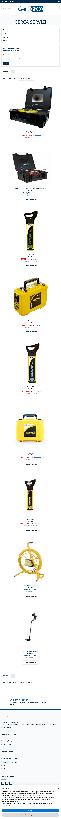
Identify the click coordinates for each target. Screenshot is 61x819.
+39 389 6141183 (19, 700)
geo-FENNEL (7, 37)
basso (30, 78)
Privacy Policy (7, 741)
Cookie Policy (7, 744)
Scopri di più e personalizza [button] (30, 815)
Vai (6, 63)
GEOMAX (6, 41)
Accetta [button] (30, 810)
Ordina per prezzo (9, 78)
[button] (58, 788)
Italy (58, 1)
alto (22, 78)
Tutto (5, 34)
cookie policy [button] (39, 795)
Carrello (11, 1)
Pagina (5, 71)
